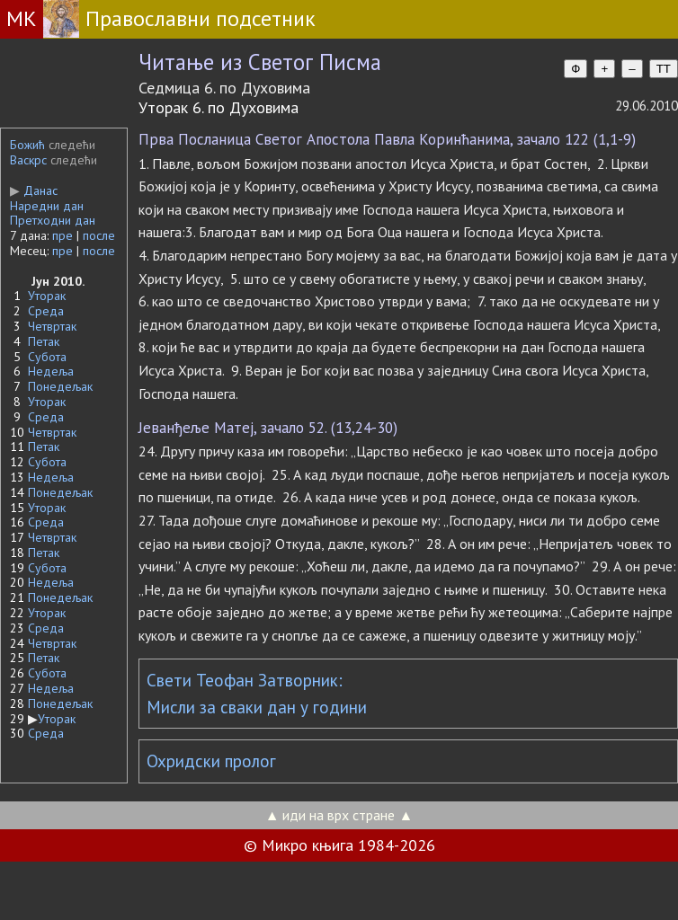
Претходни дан (52, 220)
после (99, 235)
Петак (43, 341)
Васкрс (28, 160)
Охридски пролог (211, 761)
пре (62, 235)
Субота (47, 357)
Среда (46, 311)
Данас (34, 190)
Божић (27, 145)
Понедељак (60, 386)
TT (663, 68)
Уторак (47, 296)
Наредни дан (47, 206)
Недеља (51, 371)
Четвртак (52, 326)
